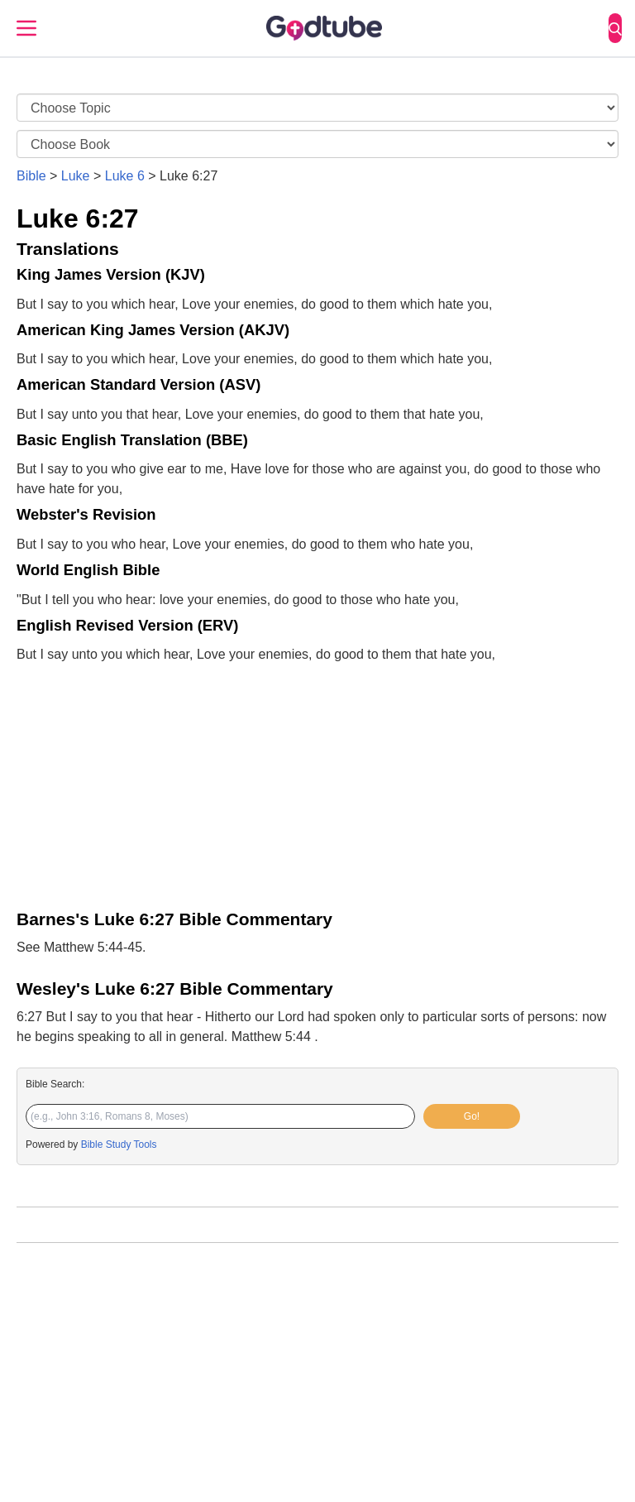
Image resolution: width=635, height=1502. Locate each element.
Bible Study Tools (119, 1144)
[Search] (615, 28)
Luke (75, 176)
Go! (472, 1116)
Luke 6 (125, 176)
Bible (31, 176)
